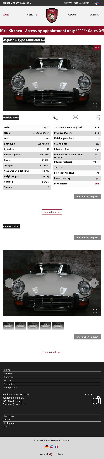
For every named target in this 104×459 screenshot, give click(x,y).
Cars (6, 14)
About (72, 14)
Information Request (87, 196)
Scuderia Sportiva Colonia (17, 3)
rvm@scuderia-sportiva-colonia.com (75, 117)
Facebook (9, 416)
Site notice (9, 384)
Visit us (7, 380)
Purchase (9, 376)
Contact (95, 14)
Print (98, 117)
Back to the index (52, 212)
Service (32, 14)
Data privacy (10, 387)
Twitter (7, 419)
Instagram (9, 423)
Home (7, 369)
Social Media (81, 3)
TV (5, 426)
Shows (68, 3)
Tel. (55, 117)
